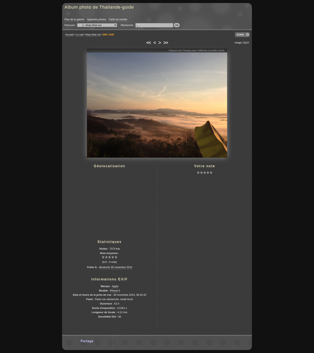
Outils (240, 34)
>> (165, 42)
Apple (115, 286)
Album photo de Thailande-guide (99, 7)
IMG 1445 (108, 34)
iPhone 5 (115, 290)
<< (148, 42)
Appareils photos (96, 19)
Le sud (79, 34)
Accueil (69, 34)
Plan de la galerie (74, 19)
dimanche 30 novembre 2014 (115, 267)
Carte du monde (118, 19)
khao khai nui (93, 34)
